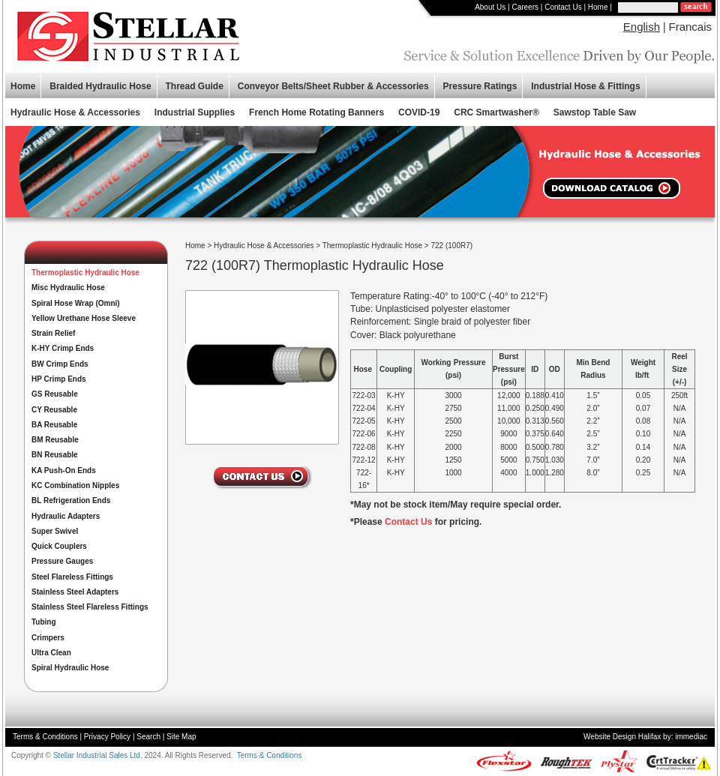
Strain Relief (53, 333)
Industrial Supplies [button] (194, 112)
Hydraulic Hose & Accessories (264, 245)
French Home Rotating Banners (316, 112)
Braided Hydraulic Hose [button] (100, 86)
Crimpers (48, 638)
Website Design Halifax (622, 737)
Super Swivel (55, 531)
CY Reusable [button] (54, 410)
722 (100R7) (452, 245)
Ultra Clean (51, 653)
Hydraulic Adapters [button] (66, 516)
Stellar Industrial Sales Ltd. (97, 755)
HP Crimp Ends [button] (59, 379)
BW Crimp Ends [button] (60, 364)
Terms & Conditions (45, 737)
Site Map (181, 737)
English (641, 26)
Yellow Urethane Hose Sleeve (84, 318)
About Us (490, 7)
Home (598, 7)
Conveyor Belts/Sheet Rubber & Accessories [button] (333, 86)
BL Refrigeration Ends (71, 500)
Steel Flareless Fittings (72, 577)
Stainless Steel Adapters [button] (75, 592)
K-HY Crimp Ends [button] (63, 348)
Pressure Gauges (62, 561)
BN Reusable (55, 455)
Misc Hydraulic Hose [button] (68, 287)
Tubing (44, 622)
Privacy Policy (107, 737)
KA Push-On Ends (64, 470)
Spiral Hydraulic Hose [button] (70, 668)
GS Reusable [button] (55, 394)
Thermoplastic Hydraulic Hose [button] (86, 272)
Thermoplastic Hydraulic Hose (372, 245)
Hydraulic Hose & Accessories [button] (75, 112)
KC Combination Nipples (75, 485)
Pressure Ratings (480, 86)
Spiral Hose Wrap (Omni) (76, 303)
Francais (690, 26)
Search (148, 737)
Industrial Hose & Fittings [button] (585, 86)
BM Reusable (55, 440)
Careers (525, 7)
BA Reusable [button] (54, 425)
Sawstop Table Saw (595, 112)
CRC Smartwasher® (496, 112)
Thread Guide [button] (195, 86)
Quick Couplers (59, 546)
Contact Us (562, 7)
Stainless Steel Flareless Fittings (90, 607)
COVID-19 (419, 112)
